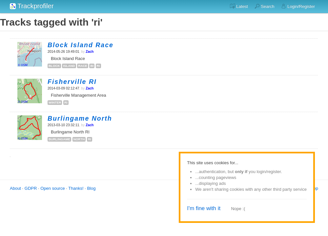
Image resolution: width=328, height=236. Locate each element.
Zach (89, 51)
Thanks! (75, 188)
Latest (239, 6)
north (79, 139)
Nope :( (238, 208)
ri (98, 66)
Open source (52, 188)
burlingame (59, 139)
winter (55, 102)
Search (265, 6)
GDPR (31, 188)
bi (91, 66)
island (69, 66)
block (54, 66)
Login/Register (298, 6)
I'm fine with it (203, 208)
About (15, 188)
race (82, 66)
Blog (91, 188)
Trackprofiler (32, 6)
